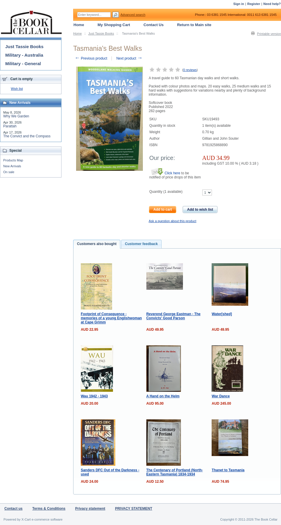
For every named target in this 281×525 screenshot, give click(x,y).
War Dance (221, 396)
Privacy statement (90, 509)
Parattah (9, 126)
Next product (129, 58)
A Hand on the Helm (163, 396)
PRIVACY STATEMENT (133, 509)
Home (77, 33)
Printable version (269, 34)
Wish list (17, 88)
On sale (8, 172)
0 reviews (190, 70)
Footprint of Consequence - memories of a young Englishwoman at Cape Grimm (111, 318)
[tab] (96, 244)
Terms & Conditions (48, 509)
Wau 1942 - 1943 (94, 396)
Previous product (91, 58)
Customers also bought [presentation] (96, 244)
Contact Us (153, 25)
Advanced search (133, 14)
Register (253, 4)
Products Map (13, 160)
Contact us (13, 509)
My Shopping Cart (113, 25)
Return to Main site (194, 25)
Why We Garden (16, 116)
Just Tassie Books (101, 33)
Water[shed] (222, 314)
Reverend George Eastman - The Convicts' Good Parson (173, 316)
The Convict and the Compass (26, 136)
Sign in (238, 4)
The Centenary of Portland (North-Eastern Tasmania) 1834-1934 (174, 472)
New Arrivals (12, 166)
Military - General (23, 63)
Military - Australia (24, 55)
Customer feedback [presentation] (141, 244)
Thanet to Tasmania (228, 470)
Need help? (272, 4)
